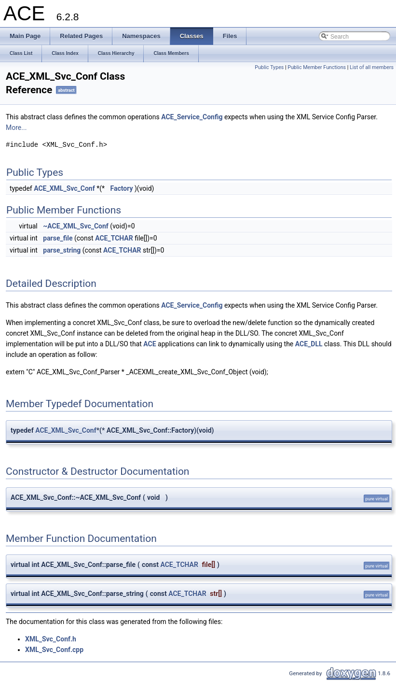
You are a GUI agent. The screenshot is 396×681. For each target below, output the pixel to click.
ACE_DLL (309, 344)
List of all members (372, 67)
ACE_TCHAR (114, 238)
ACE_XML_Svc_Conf (64, 188)
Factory (121, 188)
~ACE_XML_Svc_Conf (76, 226)
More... (16, 127)
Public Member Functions (316, 67)
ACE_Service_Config (191, 117)
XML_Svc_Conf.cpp (54, 649)
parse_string (62, 250)
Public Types (269, 67)
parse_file (57, 238)
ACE (149, 344)
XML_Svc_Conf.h (50, 639)
